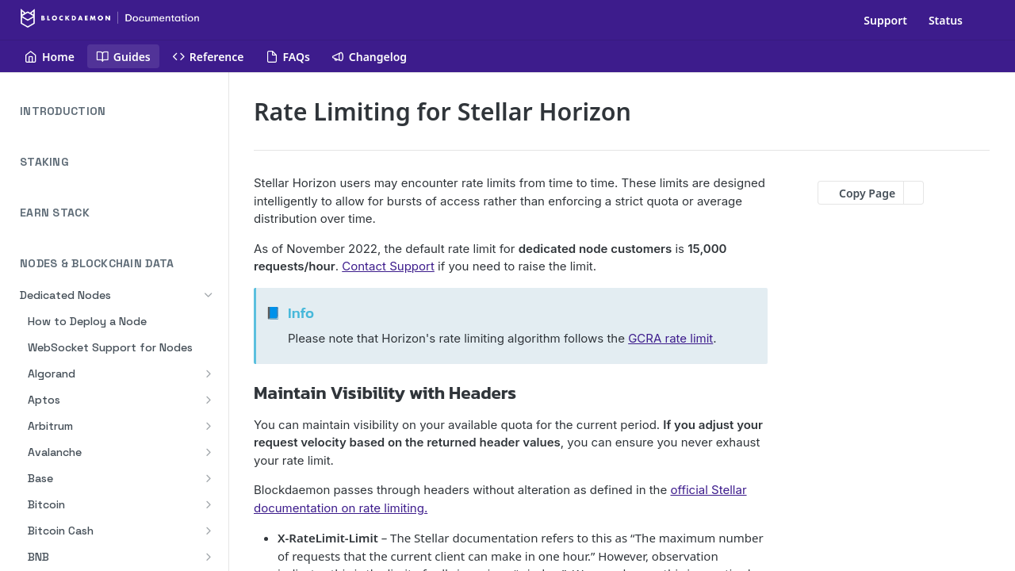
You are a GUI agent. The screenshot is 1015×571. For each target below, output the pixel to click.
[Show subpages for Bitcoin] (208, 504)
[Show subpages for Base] (208, 478)
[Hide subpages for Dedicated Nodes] (208, 295)
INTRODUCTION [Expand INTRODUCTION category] (119, 111)
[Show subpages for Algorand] (208, 373)
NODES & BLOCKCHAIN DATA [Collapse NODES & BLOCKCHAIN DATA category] (119, 264)
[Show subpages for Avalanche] (208, 452)
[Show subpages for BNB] (208, 556)
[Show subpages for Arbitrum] (208, 426)
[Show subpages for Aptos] (208, 399)
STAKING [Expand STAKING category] (119, 162)
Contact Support (388, 266)
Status (946, 20)
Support (885, 20)
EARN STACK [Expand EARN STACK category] (119, 213)
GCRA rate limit (670, 338)
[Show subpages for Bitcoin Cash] (208, 530)
